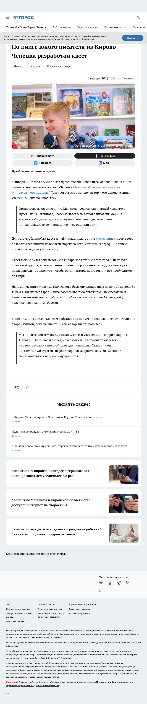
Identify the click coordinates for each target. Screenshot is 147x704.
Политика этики (46, 604)
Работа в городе (62, 27)
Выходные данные (15, 621)
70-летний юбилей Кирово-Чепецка (26, 27)
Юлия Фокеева (123, 78)
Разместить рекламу (79, 613)
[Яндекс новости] (42, 156)
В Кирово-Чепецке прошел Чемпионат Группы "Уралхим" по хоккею (73, 419)
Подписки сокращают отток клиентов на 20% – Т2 (73, 434)
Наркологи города (87, 27)
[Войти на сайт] (138, 17)
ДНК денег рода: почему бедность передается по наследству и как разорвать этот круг (73, 448)
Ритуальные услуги (115, 27)
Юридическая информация (82, 604)
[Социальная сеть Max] (104, 163)
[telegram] (27, 387)
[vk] (17, 387)
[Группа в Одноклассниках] (110, 582)
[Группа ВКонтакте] (101, 582)
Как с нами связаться (79, 609)
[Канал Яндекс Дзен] (104, 156)
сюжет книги (105, 238)
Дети (17, 66)
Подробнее (66, 658)
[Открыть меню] (7, 17)
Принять (132, 38)
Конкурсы (34, 66)
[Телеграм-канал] (42, 163)
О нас (9, 604)
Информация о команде (18, 609)
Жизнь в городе (58, 66)
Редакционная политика (50, 609)
